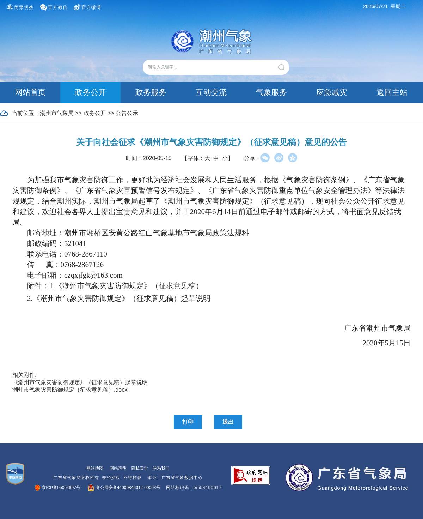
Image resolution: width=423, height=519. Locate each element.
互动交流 (211, 92)
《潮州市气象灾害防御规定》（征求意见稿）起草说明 (80, 382)
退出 (228, 422)
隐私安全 (139, 468)
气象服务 (271, 92)
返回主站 (391, 92)
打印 (188, 422)
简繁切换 (24, 7)
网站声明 (118, 468)
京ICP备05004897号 (57, 487)
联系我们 (161, 468)
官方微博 (91, 7)
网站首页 (30, 92)
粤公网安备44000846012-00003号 (124, 487)
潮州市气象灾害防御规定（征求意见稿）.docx (69, 390)
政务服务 (150, 92)
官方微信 (58, 7)
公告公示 (127, 113)
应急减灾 (331, 92)
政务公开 (90, 92)
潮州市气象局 (57, 113)
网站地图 (94, 468)
